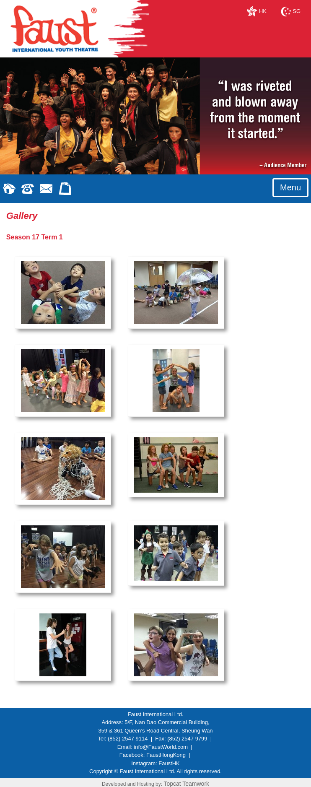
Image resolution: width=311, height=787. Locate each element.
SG (291, 11)
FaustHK (169, 763)
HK (257, 11)
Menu (290, 187)
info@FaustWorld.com (161, 747)
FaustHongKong (166, 755)
